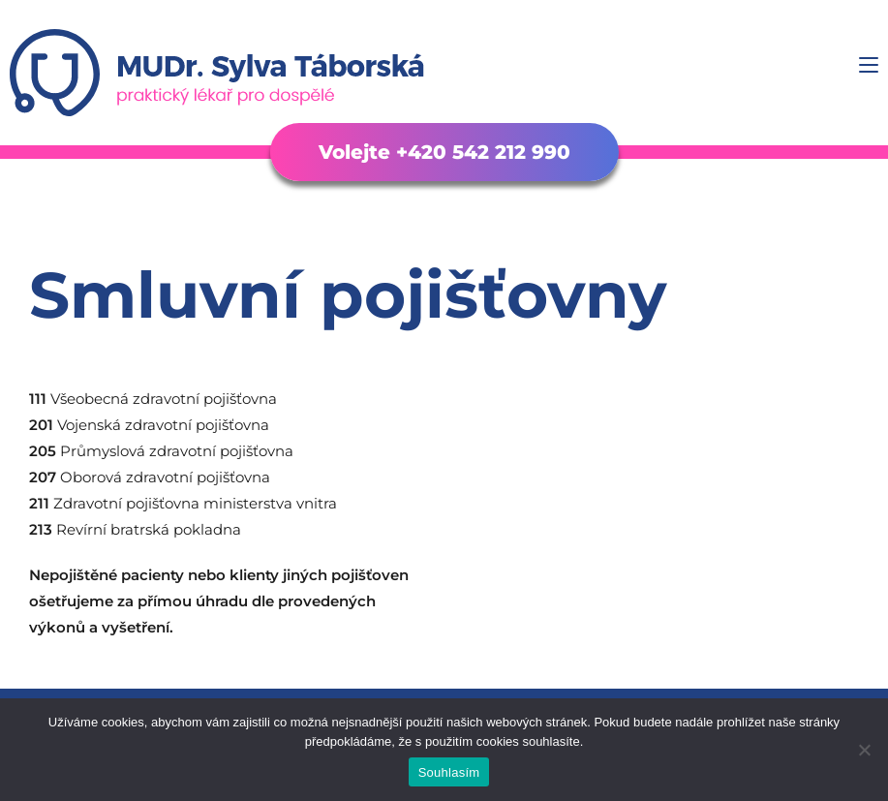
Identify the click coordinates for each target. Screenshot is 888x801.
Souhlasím (449, 772)
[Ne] (863, 749)
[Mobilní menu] (868, 65)
